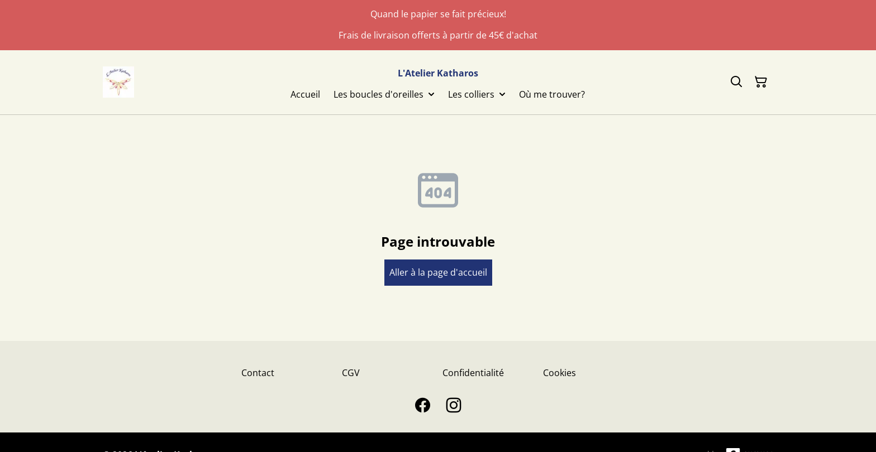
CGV (351, 373)
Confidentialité (473, 373)
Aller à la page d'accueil (438, 272)
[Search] (736, 82)
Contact (257, 373)
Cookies (559, 373)
